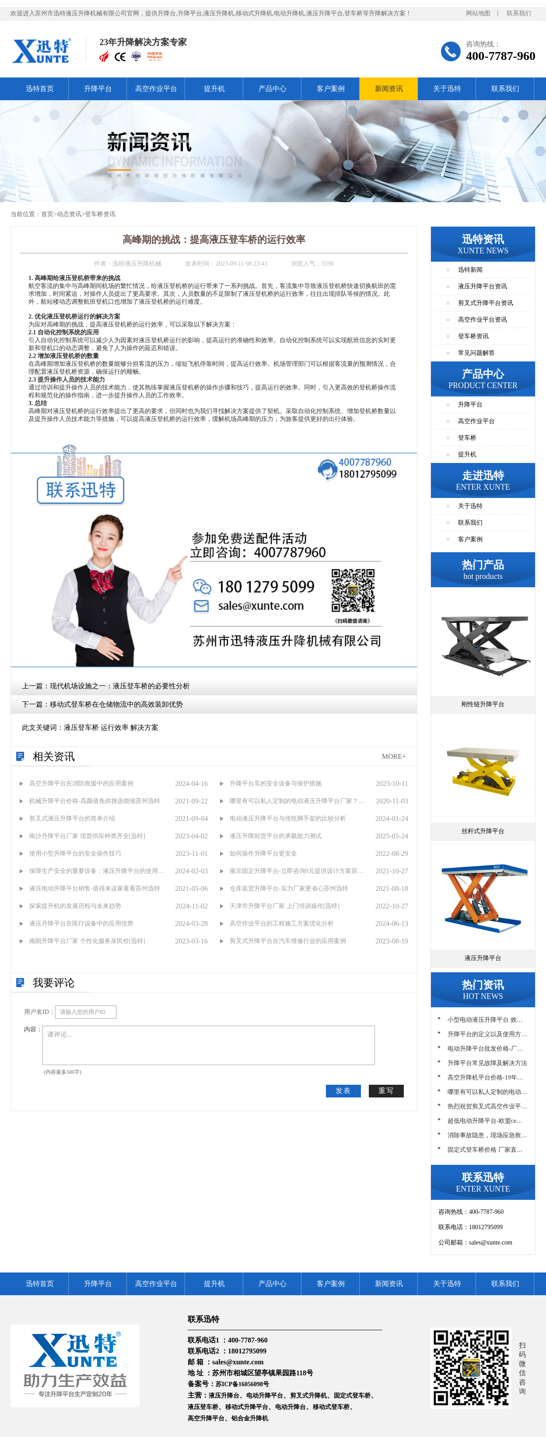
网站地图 (478, 13)
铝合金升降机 (249, 1418)
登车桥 (467, 438)
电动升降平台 (264, 1395)
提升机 (214, 88)
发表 (343, 1090)
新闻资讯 (389, 88)
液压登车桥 (203, 1407)
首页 (47, 214)
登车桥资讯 (100, 214)
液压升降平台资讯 (482, 286)
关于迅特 (447, 88)
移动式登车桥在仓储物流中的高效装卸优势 (116, 704)
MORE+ (394, 756)
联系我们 (519, 13)
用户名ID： (39, 1012)
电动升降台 (290, 1407)
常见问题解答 (476, 353)
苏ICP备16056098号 (242, 1384)
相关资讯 (54, 756)
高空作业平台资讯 (482, 319)
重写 (386, 1090)
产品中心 (273, 88)
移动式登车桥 (331, 1407)
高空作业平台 (156, 88)
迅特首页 (40, 88)
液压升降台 (224, 1395)
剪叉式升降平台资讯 (485, 303)
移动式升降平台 (246, 1407)
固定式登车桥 (352, 1395)
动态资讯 (69, 214)
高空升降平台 (206, 1418)
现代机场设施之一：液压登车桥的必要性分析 (120, 686)
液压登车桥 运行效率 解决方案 (111, 727)
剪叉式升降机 (308, 1395)
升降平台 (98, 88)
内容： (33, 1029)
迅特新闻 (470, 269)
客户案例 (331, 88)
